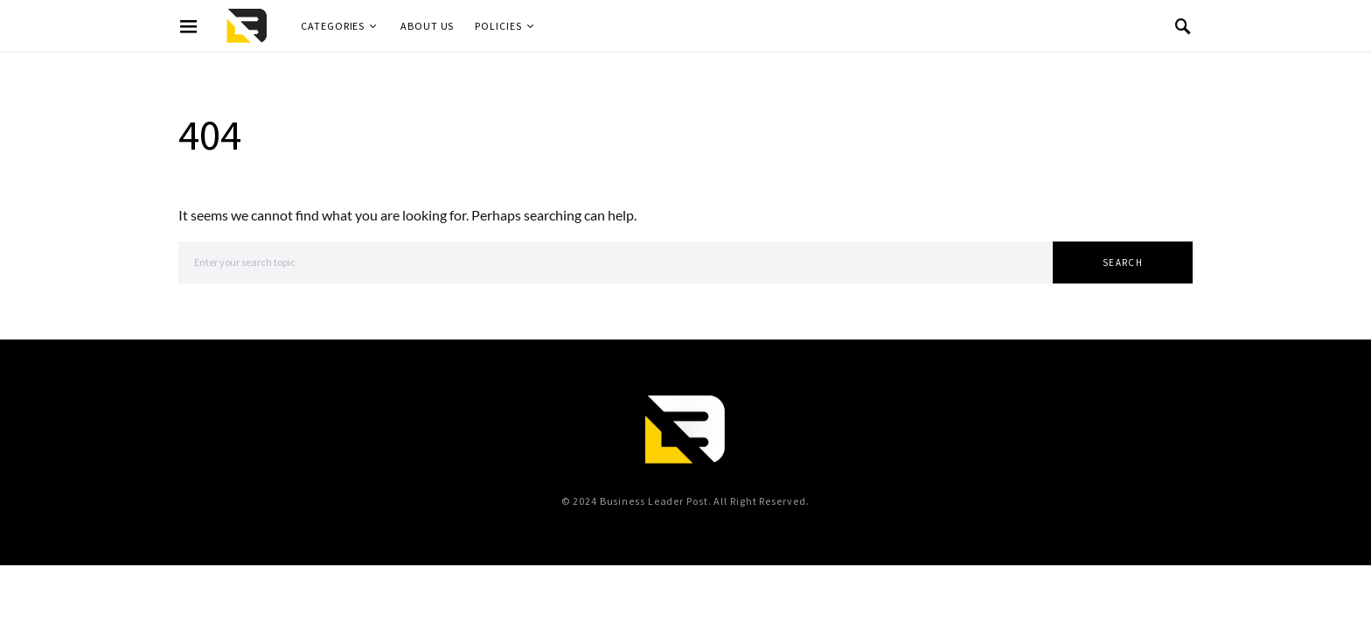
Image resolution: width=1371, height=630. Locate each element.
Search (1123, 262)
